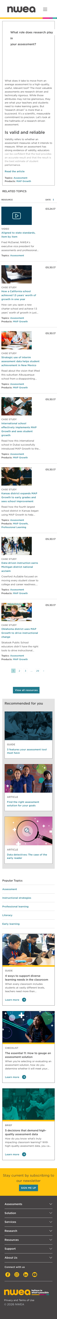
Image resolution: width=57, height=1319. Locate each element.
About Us (11, 1257)
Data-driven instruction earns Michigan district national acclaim (19, 566)
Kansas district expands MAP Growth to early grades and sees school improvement (19, 497)
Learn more (15, 1000)
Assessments (13, 1204)
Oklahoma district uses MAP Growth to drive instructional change (19, 632)
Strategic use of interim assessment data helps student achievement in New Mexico (20, 361)
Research (11, 1230)
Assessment (20, 178)
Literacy (7, 915)
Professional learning (15, 906)
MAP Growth (23, 181)
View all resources (26, 690)
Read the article (15, 171)
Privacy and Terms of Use (19, 1300)
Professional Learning (13, 527)
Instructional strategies (16, 897)
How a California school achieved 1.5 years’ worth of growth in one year (18, 295)
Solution (10, 1213)
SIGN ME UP (28, 1187)
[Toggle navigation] (45, 9)
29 (37, 671)
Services (10, 1221)
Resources (12, 1239)
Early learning (11, 923)
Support (10, 1248)
